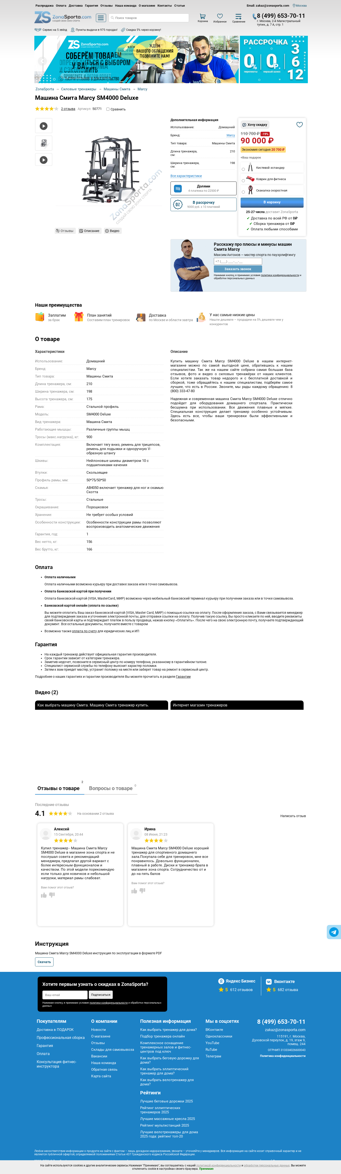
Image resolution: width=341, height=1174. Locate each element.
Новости (98, 1030)
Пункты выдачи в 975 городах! (96, 30)
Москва (301, 5)
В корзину (272, 202)
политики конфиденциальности (280, 275)
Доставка (76, 5)
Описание (91, 231)
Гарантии (183, 676)
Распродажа (45, 5)
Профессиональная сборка (61, 1037)
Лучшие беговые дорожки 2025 (166, 1101)
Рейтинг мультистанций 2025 (164, 1125)
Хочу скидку (257, 125)
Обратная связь (104, 1069)
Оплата (61, 5)
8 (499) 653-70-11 (281, 15)
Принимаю (206, 1168)
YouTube (212, 1043)
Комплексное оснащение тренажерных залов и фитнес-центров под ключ (165, 1047)
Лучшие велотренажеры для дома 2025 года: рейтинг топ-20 (169, 1134)
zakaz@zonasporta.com (285, 1030)
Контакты (164, 5)
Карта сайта (101, 1076)
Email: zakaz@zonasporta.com (268, 5)
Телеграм (213, 1056)
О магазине (147, 5)
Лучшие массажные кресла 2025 (167, 1119)
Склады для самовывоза (112, 1049)
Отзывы (106, 5)
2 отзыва (68, 109)
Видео (114, 231)
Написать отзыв (293, 816)
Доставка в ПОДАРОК (55, 1030)
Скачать (44, 962)
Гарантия (91, 5)
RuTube (211, 1049)
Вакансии (99, 1056)
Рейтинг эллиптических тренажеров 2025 (160, 1110)
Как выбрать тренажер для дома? (168, 1030)
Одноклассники (219, 1036)
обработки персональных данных (267, 1165)
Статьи (179, 5)
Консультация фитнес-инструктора (56, 1064)
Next (230, 61)
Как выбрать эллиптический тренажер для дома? (164, 1071)
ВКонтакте (214, 1030)
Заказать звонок (237, 269)
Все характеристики (186, 176)
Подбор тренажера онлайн (162, 1036)
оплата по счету (84, 631)
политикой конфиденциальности (218, 1165)
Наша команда (125, 5)
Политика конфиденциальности (282, 1056)
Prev (42, 61)
